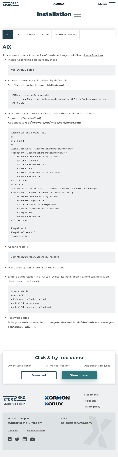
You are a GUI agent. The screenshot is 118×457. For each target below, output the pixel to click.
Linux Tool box (93, 55)
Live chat (13, 430)
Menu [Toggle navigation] (106, 4)
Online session (36, 430)
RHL (18, 34)
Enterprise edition (14, 403)
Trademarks (91, 394)
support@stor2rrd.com (25, 422)
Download (39, 375)
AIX (7, 34)
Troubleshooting (65, 34)
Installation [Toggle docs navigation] (59, 14)
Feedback (90, 400)
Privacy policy (92, 406)
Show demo (79, 375)
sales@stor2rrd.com (76, 422)
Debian (31, 34)
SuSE (45, 34)
